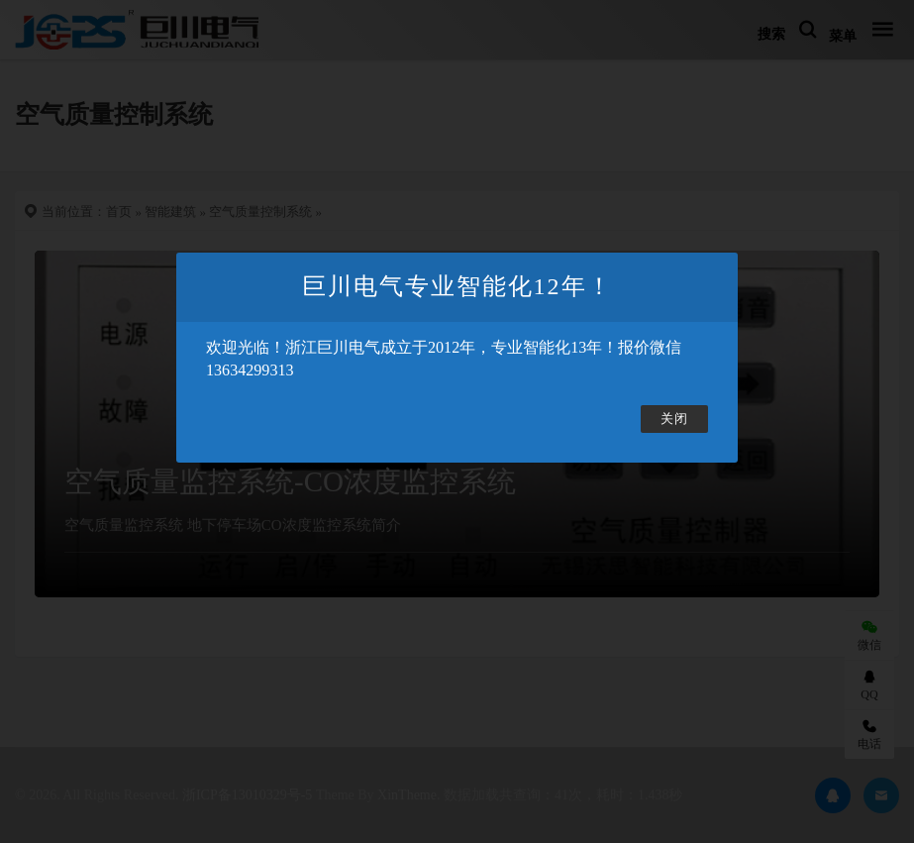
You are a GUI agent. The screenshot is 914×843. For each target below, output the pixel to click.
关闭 (674, 419)
